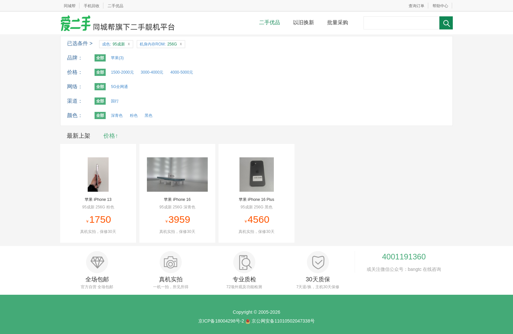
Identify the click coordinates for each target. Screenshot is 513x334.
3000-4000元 (152, 72)
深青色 (117, 115)
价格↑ (110, 135)
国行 (115, 101)
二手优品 (115, 6)
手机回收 (91, 6)
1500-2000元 (122, 72)
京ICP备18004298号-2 (221, 321)
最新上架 (78, 135)
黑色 (148, 115)
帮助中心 (440, 6)
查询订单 (416, 6)
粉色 (134, 115)
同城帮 (70, 6)
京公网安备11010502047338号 (283, 321)
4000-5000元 (181, 72)
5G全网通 (119, 86)
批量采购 (337, 22)
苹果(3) (117, 58)
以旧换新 (303, 22)
